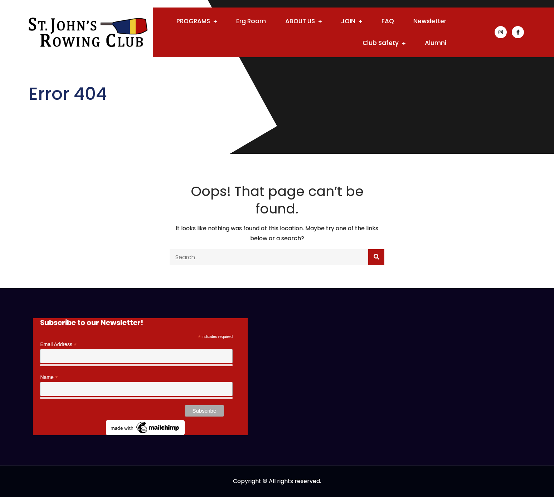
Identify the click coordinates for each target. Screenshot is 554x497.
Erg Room (251, 21)
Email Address (58, 344)
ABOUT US (300, 21)
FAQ (388, 21)
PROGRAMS (193, 21)
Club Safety (381, 43)
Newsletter (429, 21)
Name (49, 377)
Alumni (435, 43)
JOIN (348, 21)
